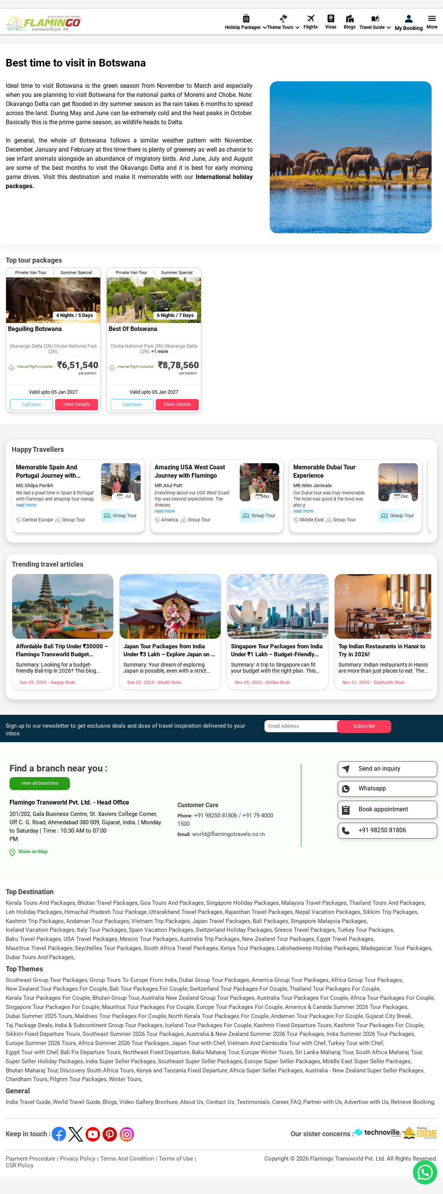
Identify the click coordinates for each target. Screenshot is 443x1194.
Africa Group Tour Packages (366, 997)
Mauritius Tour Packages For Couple (148, 1024)
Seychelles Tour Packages (108, 965)
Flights (311, 30)
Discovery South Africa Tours (97, 1087)
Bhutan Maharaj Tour (32, 1087)
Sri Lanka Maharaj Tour (324, 1069)
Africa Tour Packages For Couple (392, 1015)
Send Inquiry (421, 8)
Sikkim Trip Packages (390, 929)
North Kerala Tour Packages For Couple (218, 1033)
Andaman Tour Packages (97, 938)
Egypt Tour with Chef (32, 1069)
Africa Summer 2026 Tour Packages (123, 1060)
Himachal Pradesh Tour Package (105, 929)
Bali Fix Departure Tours (90, 1069)
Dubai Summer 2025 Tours (39, 1033)
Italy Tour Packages (102, 947)
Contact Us (220, 1119)
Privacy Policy (77, 1175)
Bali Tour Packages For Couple (148, 1005)
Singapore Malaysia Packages (329, 938)
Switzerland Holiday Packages (234, 947)
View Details (76, 421)
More (432, 30)
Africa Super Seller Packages (266, 1087)
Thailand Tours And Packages (386, 920)
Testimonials (253, 1119)
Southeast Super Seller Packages (200, 1078)
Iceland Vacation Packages (40, 947)
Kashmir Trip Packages (35, 938)
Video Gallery (136, 1119)
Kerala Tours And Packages (40, 920)
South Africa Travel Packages (181, 965)
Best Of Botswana (133, 346)
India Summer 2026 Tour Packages (370, 1051)
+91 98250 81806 (296, 9)
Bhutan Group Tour (115, 1015)
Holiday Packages (246, 30)
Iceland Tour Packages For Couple (208, 1042)
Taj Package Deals (29, 1042)
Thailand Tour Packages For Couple (335, 1005)
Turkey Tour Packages (365, 947)
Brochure (166, 1119)
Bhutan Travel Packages (108, 920)
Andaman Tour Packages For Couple (317, 1033)
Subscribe (364, 743)
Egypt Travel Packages (344, 956)
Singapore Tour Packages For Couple (53, 1024)
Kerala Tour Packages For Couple (48, 1015)
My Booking (409, 31)
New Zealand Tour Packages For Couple (56, 1005)
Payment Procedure (30, 1175)
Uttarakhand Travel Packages (186, 929)
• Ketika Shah (276, 699)
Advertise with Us (366, 1119)
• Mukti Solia (167, 699)
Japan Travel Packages (221, 938)
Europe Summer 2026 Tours (41, 1060)
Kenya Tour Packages (247, 965)
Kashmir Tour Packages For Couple (378, 1042)
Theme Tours (283, 30)
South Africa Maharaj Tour (389, 1069)
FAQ (296, 1119)
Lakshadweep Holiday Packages (318, 965)
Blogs (350, 30)
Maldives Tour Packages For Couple (120, 1033)
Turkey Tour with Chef (355, 1060)
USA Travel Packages (90, 956)
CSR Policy (19, 1182)
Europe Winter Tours (267, 1069)
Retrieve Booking (412, 1119)
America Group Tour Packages (290, 997)
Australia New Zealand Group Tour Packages (198, 1015)
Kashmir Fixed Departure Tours (293, 1042)
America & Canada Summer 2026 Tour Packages (346, 1024)
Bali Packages (270, 938)
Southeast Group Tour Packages (46, 997)
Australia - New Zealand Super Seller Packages (364, 1087)
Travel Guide (375, 30)
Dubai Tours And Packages (40, 974)
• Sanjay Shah (61, 699)
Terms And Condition (127, 1175)
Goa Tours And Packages (172, 920)
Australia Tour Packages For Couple (302, 1015)
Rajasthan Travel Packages (259, 929)
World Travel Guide (44, 53)
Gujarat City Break (388, 1033)
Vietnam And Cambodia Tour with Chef (276, 1060)
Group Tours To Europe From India (133, 997)
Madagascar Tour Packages (396, 965)
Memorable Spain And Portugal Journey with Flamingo (46, 493)
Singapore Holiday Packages (242, 920)
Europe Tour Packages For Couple (239, 1024)
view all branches (40, 800)
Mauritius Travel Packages (39, 965)
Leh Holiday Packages (34, 929)
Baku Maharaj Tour (215, 1069)
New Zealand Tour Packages (278, 956)
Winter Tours (125, 1096)
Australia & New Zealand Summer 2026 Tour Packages (255, 1051)
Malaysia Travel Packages (314, 920)
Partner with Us (322, 1119)
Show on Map (32, 868)
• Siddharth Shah (387, 699)
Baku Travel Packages (33, 956)
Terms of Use (176, 1175)
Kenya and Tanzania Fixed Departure (181, 1087)
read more (26, 522)
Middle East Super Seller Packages (367, 1078)
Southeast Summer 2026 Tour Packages (133, 1051)
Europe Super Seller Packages (282, 1078)
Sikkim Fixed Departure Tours (43, 1051)
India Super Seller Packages (120, 1078)
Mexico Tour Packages (148, 956)
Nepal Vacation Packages (328, 929)
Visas (330, 30)
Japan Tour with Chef (198, 1060)
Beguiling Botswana (35, 346)
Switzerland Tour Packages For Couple (238, 1005)
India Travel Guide (28, 1119)
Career (280, 1119)
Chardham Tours (26, 1096)
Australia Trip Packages (210, 956)
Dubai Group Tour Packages (214, 997)
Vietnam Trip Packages (160, 938)
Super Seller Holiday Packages (44, 1078)
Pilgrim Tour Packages (78, 1096)
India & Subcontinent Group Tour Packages (109, 1042)
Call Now (31, 421)
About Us (192, 1119)
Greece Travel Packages (304, 947)
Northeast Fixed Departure (156, 1069)
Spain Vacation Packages (161, 947)
